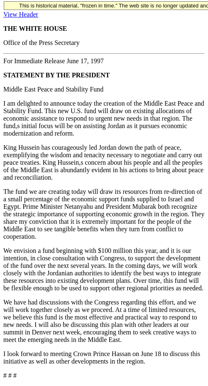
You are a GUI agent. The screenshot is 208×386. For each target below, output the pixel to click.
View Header (20, 14)
